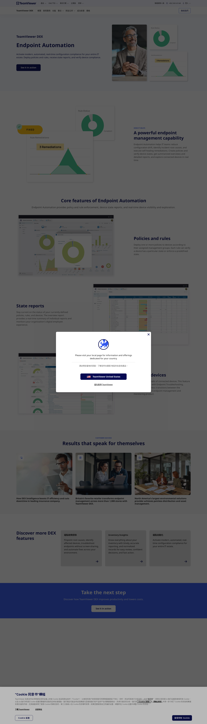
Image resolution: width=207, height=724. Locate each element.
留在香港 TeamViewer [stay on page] (103, 384)
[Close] (148, 334)
